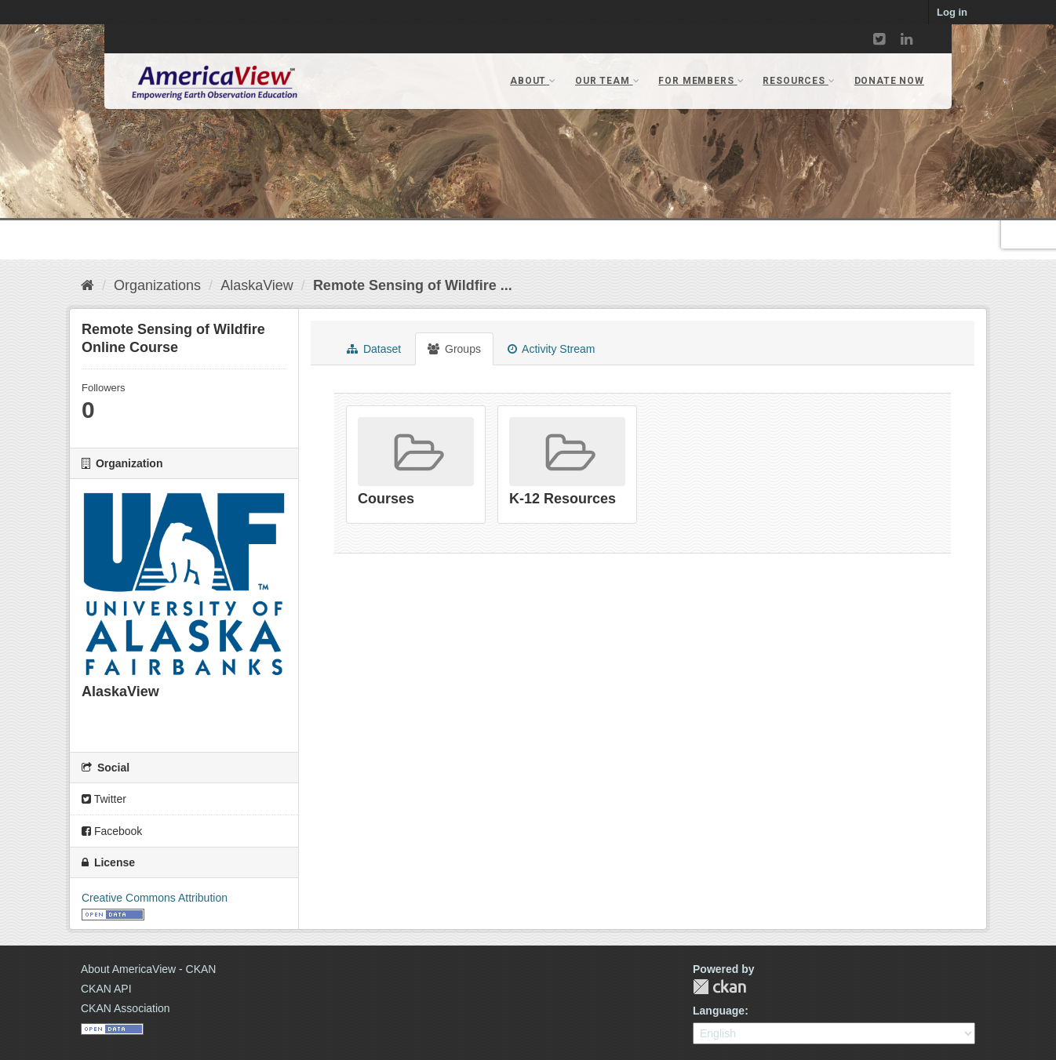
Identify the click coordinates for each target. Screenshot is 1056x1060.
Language (719, 1010)
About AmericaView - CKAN (148, 969)
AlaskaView (256, 285)
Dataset (374, 349)
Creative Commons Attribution (155, 897)
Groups (454, 349)
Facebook (112, 831)
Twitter (104, 799)
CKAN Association (125, 1008)
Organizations (157, 285)
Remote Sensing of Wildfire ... (412, 285)
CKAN (719, 986)
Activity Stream (551, 349)
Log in (952, 12)
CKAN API (106, 988)
